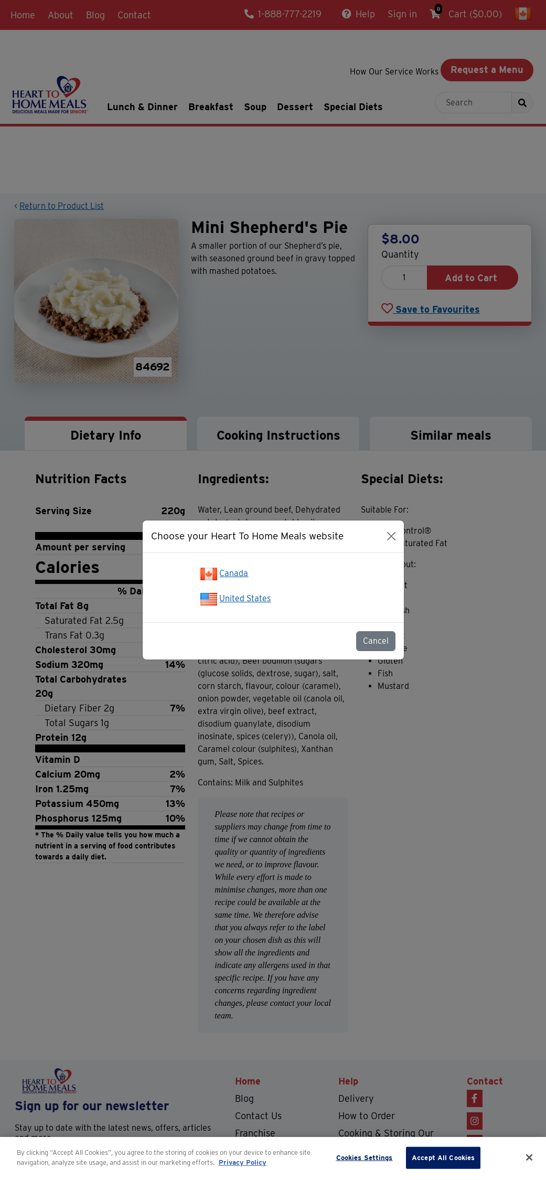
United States (245, 598)
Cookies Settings (364, 1158)
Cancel (376, 641)
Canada (233, 573)
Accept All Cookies (443, 1158)
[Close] (391, 536)
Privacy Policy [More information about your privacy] (242, 1162)
